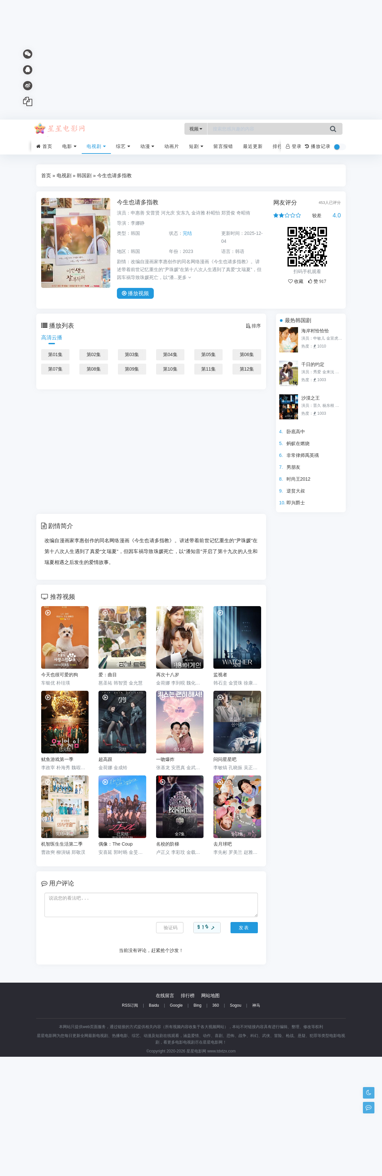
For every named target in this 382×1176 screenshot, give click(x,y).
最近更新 (253, 146)
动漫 (147, 146)
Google (176, 1124)
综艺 (123, 146)
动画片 (171, 146)
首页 (44, 146)
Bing (198, 1124)
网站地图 (210, 1114)
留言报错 (223, 146)
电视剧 (96, 146)
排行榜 (280, 146)
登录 (294, 146)
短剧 (196, 146)
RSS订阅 (130, 1124)
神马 (256, 1124)
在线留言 (165, 1114)
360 (215, 1124)
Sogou (235, 1124)
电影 (69, 146)
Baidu (154, 1124)
